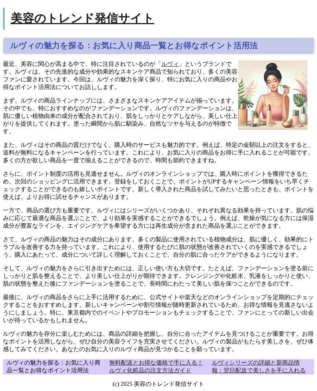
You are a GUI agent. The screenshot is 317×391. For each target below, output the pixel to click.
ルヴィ (170, 64)
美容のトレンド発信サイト (82, 18)
